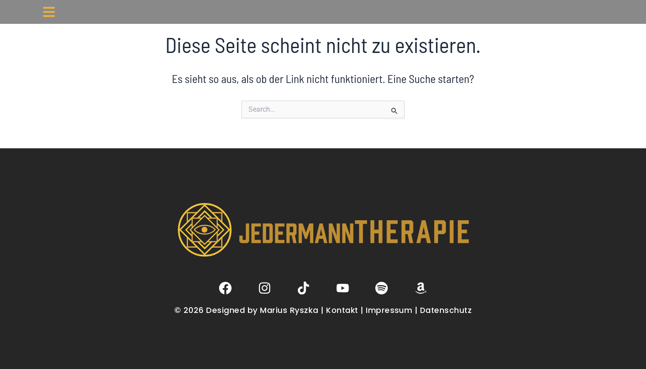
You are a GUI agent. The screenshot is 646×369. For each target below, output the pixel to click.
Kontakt (343, 310)
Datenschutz (446, 310)
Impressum (389, 310)
